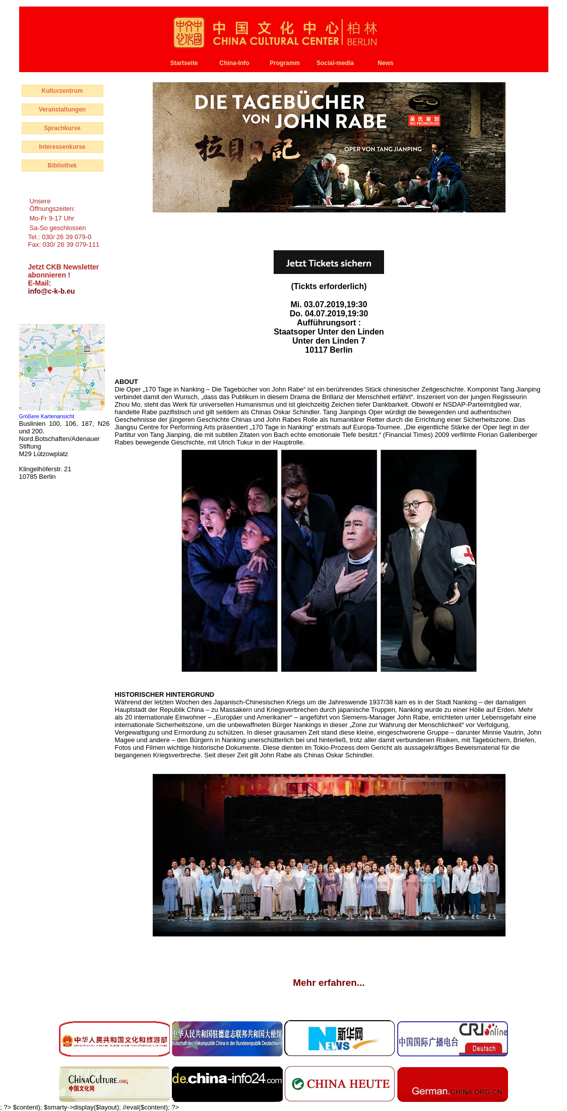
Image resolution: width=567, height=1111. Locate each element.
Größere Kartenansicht (47, 416)
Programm (285, 63)
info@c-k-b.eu (51, 291)
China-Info (234, 63)
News (385, 63)
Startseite (184, 63)
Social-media (335, 63)
